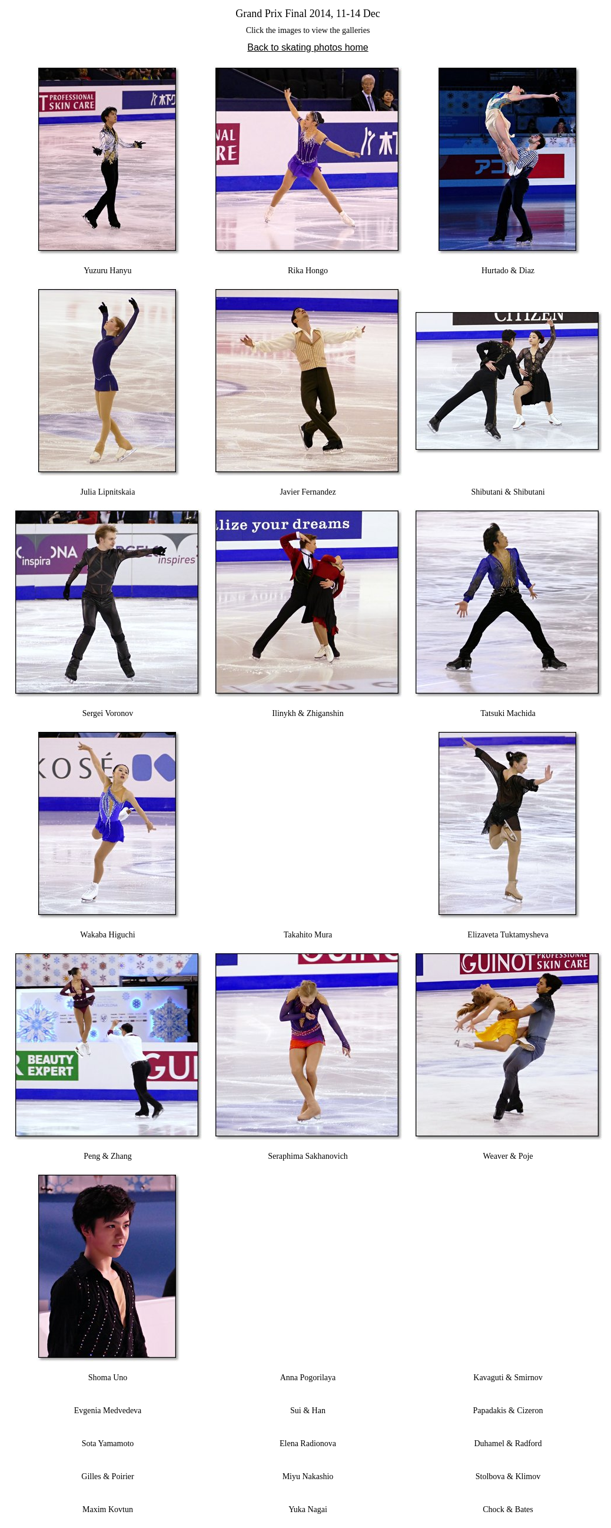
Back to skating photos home (307, 47)
